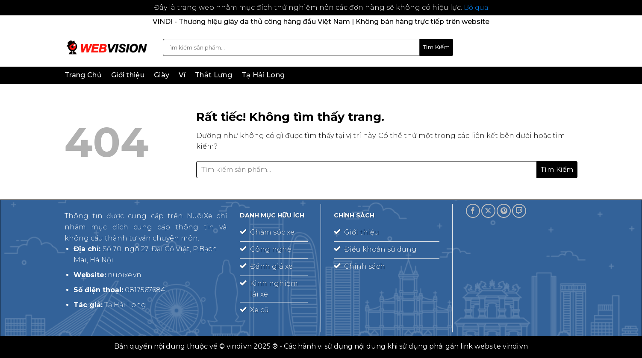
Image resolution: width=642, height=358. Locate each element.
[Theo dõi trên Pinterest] (504, 211)
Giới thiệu (127, 75)
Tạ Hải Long (263, 75)
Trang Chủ (83, 75)
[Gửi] (436, 47)
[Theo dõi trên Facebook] (473, 211)
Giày (161, 75)
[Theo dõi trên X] (488, 211)
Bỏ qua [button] (476, 7)
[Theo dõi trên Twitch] (519, 211)
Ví (182, 75)
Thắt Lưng (213, 75)
